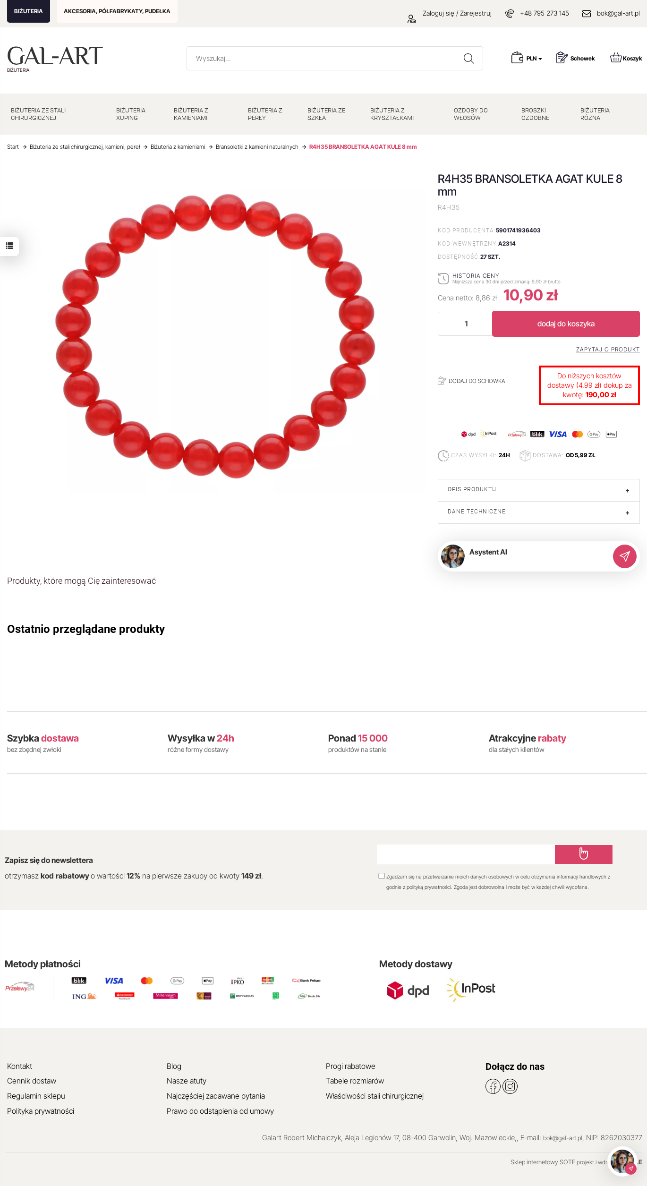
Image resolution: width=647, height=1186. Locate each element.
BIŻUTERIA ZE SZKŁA (326, 114)
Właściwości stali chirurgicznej (375, 1096)
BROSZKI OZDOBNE (535, 114)
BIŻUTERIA (28, 11)
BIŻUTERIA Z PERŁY (265, 114)
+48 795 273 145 (544, 13)
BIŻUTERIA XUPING (130, 114)
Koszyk (626, 57)
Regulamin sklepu (36, 1096)
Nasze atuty (186, 1080)
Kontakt (19, 1066)
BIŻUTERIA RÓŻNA (595, 114)
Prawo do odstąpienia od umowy (220, 1111)
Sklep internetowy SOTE (543, 1162)
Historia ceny (475, 275)
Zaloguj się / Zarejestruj (450, 13)
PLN (534, 58)
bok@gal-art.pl (618, 13)
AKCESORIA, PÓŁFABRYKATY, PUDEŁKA (117, 11)
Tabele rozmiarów (355, 1080)
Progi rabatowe (350, 1066)
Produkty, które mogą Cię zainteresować (81, 581)
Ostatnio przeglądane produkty (86, 629)
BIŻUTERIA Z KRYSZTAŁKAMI (392, 114)
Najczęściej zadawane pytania (216, 1096)
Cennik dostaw (31, 1080)
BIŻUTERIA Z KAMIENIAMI (191, 114)
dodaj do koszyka (566, 323)
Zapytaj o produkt (608, 349)
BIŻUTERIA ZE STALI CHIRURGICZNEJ (38, 114)
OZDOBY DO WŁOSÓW (471, 114)
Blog (174, 1066)
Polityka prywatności (40, 1111)
